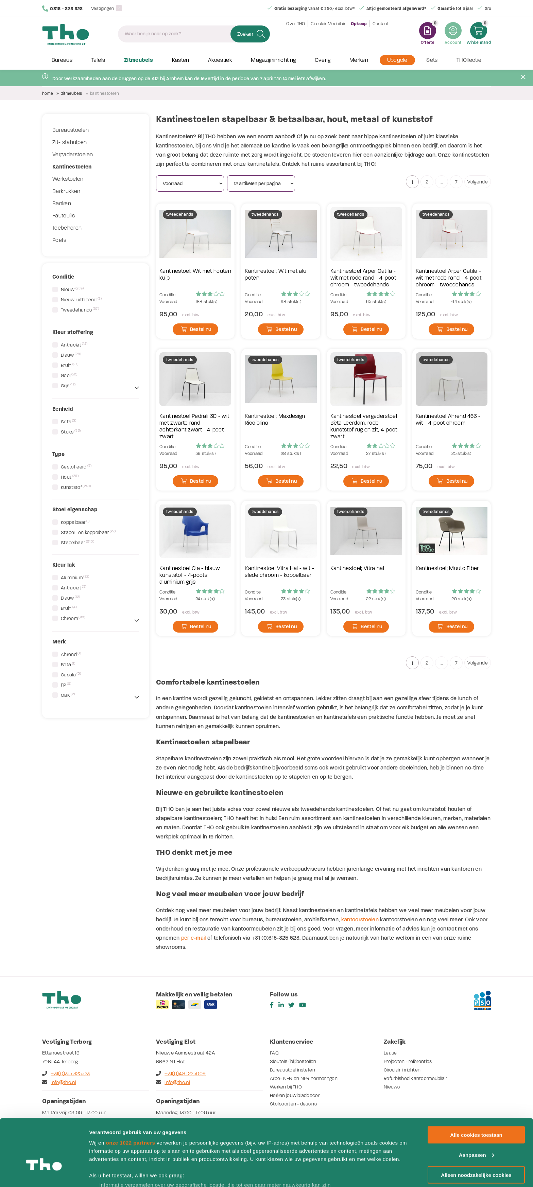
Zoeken (245, 34)
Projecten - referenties (409, 1061)
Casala (71, 675)
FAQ (274, 1053)
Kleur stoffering (72, 332)
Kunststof (76, 487)
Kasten (180, 60)
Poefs (59, 240)
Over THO (295, 33)
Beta (68, 664)
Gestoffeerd (76, 467)
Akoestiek (220, 60)
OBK (68, 695)
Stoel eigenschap (75, 509)
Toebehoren (67, 228)
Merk (59, 641)
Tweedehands (80, 310)
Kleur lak (63, 565)
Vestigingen (102, 8)
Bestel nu (196, 329)
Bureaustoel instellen (294, 1070)
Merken (358, 60)
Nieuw (72, 289)
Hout (70, 477)
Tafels (98, 60)
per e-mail (193, 938)
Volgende (477, 182)
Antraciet (74, 345)
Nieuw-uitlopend (81, 300)
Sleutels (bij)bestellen (295, 1061)
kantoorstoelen (360, 919)
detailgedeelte (333, 1158)
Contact (381, 33)
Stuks (71, 432)
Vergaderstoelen (72, 155)
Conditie (63, 276)
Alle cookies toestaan (476, 1091)
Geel (69, 375)
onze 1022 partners (130, 1098)
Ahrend (71, 654)
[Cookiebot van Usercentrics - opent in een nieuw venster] (44, 1174)
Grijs (68, 386)
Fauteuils (63, 216)
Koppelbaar (75, 522)
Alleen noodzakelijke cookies (476, 1131)
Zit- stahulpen (69, 142)
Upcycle (397, 60)
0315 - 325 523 (62, 8)
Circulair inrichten (404, 1070)
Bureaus (62, 60)
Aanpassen (476, 1111)
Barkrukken (66, 191)
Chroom (73, 618)
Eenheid (62, 409)
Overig (323, 60)
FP (66, 685)
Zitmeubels (138, 60)
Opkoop (359, 34)
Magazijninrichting (273, 60)
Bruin (69, 365)
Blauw (71, 355)
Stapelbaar (77, 542)
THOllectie (469, 60)
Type (58, 454)
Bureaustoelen (70, 130)
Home (47, 93)
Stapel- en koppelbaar (88, 532)
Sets (431, 60)
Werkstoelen (68, 179)
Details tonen (105, 1173)
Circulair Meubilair (328, 33)
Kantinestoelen (71, 166)
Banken (61, 203)
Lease (390, 1053)
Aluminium (75, 577)
